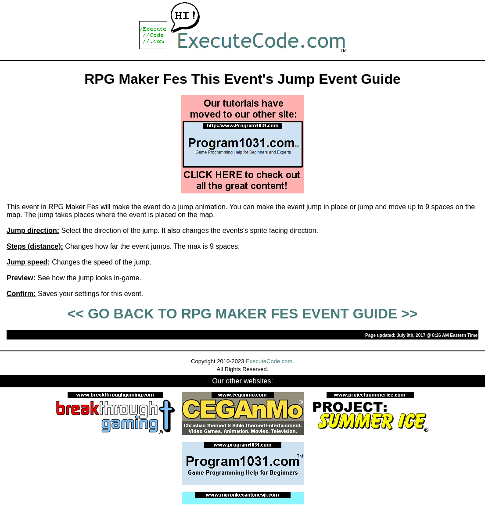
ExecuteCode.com (269, 361)
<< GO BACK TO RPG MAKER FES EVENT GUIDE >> (243, 314)
